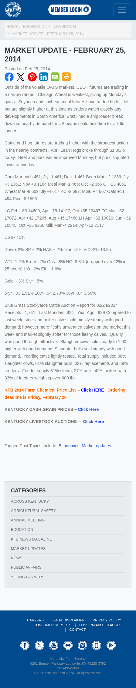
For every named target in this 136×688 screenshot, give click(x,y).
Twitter (20, 76)
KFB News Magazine (31, 539)
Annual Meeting (28, 520)
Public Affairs (26, 567)
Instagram (82, 645)
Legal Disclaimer (68, 620)
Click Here (88, 409)
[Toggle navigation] (122, 9)
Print (66, 76)
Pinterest (32, 76)
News (16, 558)
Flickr (68, 645)
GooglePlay (111, 645)
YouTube (53, 645)
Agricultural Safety (33, 511)
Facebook (9, 76)
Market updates (96, 445)
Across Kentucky (30, 501)
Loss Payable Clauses (100, 625)
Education (22, 530)
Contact (77, 629)
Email (55, 76)
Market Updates (28, 549)
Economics (69, 445)
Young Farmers (28, 577)
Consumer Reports (52, 625)
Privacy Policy (107, 620)
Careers (35, 620)
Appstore (96, 645)
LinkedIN (43, 76)
